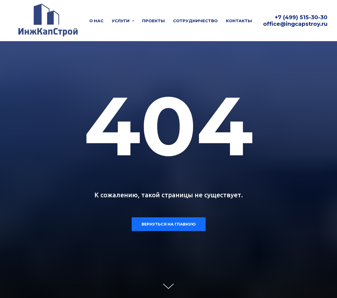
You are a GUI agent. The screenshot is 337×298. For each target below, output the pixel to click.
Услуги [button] (121, 20)
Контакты (239, 20)
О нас (96, 20)
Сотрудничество (195, 20)
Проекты (153, 20)
